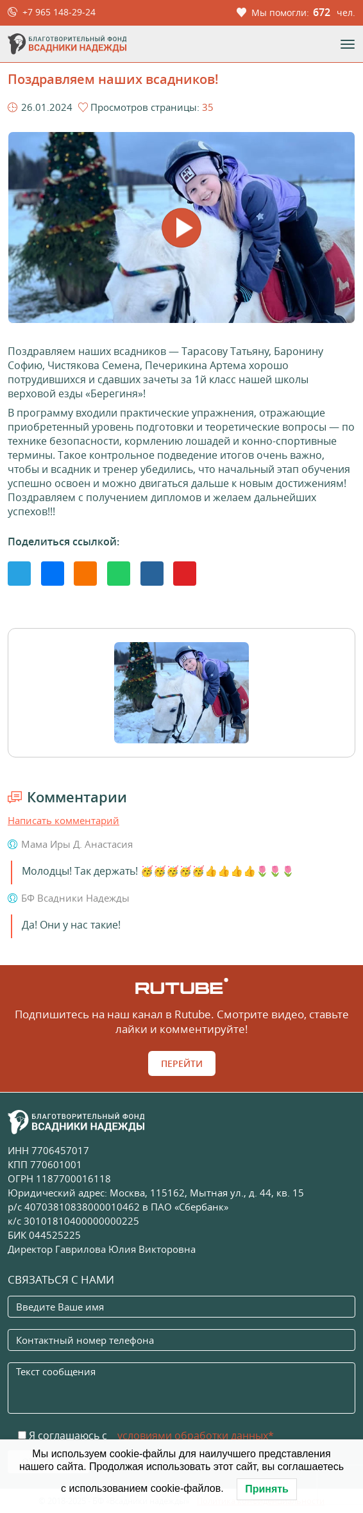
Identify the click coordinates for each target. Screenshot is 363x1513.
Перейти (182, 1063)
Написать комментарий (63, 820)
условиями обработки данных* (195, 1435)
